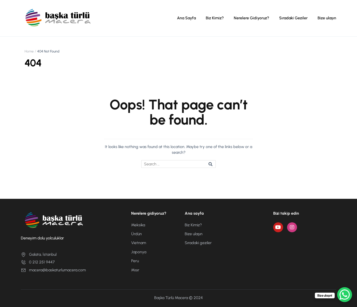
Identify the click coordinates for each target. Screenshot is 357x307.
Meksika (138, 225)
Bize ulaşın (327, 18)
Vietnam (138, 242)
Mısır (135, 270)
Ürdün (136, 233)
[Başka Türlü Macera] (58, 18)
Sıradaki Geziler (293, 18)
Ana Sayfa (186, 18)
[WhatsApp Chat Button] (344, 294)
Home (29, 51)
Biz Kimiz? (215, 18)
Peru (135, 260)
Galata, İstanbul (39, 254)
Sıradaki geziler (198, 242)
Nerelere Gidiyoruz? (251, 18)
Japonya (138, 252)
